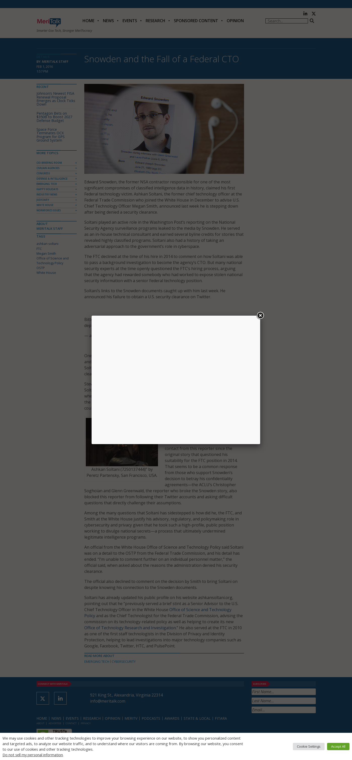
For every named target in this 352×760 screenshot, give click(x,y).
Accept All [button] (338, 746)
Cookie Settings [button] (309, 746)
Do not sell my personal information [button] (33, 754)
